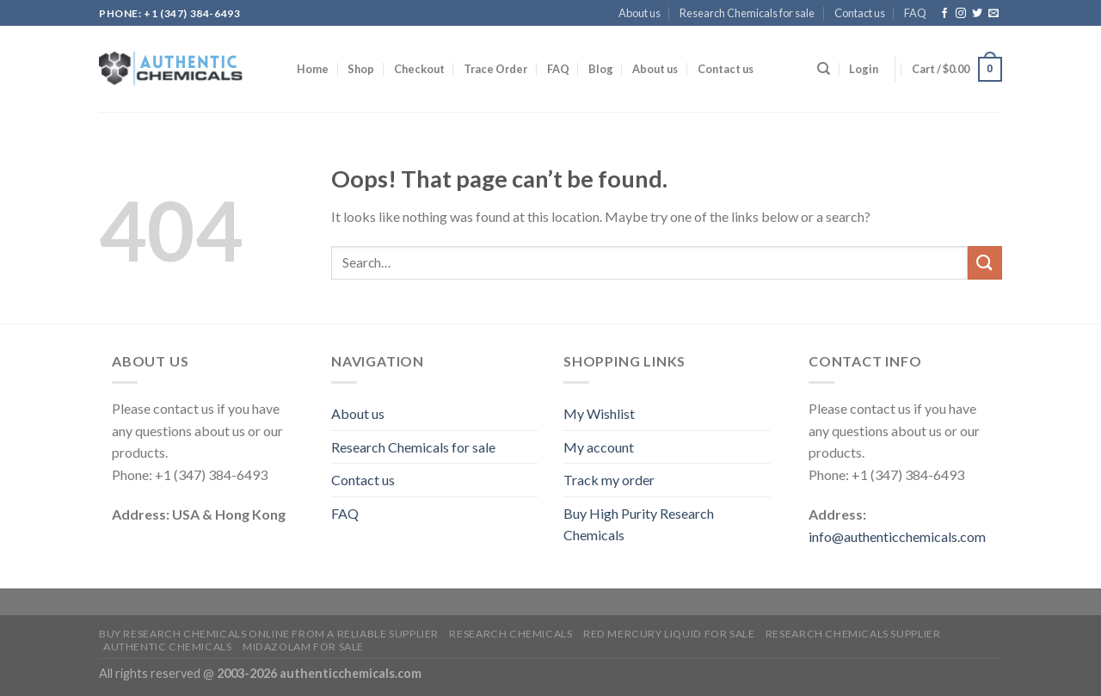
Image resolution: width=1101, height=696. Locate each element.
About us (639, 13)
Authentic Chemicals (167, 646)
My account (598, 447)
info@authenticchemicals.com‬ (897, 536)
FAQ (915, 13)
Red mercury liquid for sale (669, 633)
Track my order (609, 479)
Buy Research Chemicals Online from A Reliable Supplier (269, 633)
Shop (361, 69)
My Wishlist (599, 413)
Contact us (859, 13)
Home (313, 69)
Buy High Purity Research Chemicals (638, 524)
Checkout (419, 69)
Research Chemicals (510, 633)
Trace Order (495, 69)
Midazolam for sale (303, 646)
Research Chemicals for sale (747, 13)
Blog (600, 69)
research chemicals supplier (853, 633)
